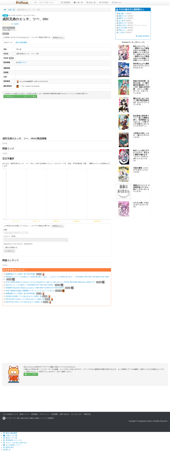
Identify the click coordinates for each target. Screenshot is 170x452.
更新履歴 (65, 2)
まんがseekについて (10, 414)
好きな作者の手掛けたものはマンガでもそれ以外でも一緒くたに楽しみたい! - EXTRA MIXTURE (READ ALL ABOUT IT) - (51, 282)
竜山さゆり (122, 25)
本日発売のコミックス (12, 440)
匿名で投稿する (10, 248)
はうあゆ (121, 21)
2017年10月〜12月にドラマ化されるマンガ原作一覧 (25, 299)
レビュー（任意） (10, 236)
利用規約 (34, 414)
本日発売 (103, 2)
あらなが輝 (122, 28)
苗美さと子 (122, 23)
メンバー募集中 (31, 374)
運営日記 (87, 414)
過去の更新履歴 (21, 42)
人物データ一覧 (10, 435)
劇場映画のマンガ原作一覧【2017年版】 (21, 274)
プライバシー (44, 414)
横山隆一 (121, 13)
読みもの (116, 2)
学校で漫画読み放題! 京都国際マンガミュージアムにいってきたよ (30, 291)
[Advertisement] (56, 117)
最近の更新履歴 (10, 433)
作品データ (8, 42)
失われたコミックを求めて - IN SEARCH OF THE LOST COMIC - (30, 285)
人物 (21, 418)
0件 (16, 24)
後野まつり (122, 18)
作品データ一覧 (10, 438)
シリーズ (43, 418)
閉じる (7, 450)
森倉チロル (122, 16)
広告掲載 (54, 414)
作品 (26, 418)
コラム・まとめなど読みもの (15, 442)
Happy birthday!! (142, 36)
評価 (5, 230)
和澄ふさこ (122, 30)
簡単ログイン (58, 37)
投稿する (9, 251)
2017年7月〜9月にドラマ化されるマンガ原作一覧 (24, 302)
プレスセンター (76, 414)
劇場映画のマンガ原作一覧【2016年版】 (21, 293)
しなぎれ (121, 32)
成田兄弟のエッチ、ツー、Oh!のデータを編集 (20, 96)
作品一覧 (91, 2)
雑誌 (37, 418)
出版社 (31, 418)
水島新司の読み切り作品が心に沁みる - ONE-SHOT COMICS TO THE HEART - (35, 288)
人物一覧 (78, 2)
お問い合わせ (64, 414)
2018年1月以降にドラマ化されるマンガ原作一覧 (24, 296)
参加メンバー (25, 414)
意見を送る (8, 447)
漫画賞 (50, 418)
